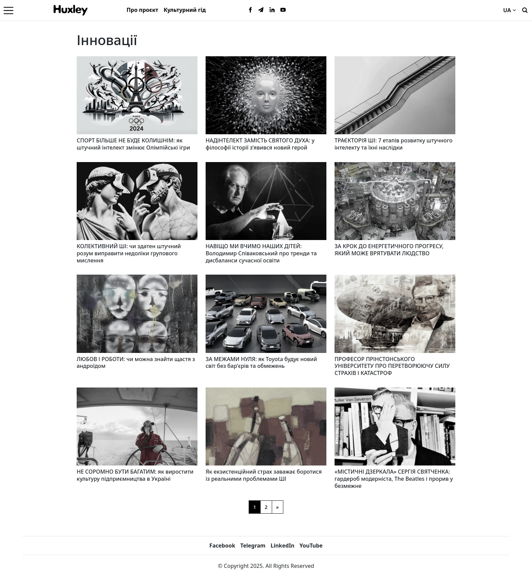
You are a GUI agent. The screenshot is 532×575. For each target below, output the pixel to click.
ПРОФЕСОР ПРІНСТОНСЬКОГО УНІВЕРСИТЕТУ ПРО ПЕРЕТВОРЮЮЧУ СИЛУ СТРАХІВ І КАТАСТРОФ (392, 366)
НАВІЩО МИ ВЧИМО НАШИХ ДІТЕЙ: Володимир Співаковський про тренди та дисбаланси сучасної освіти (261, 253)
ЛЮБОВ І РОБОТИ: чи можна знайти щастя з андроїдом (136, 362)
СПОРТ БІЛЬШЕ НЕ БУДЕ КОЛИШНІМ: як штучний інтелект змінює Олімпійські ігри (133, 144)
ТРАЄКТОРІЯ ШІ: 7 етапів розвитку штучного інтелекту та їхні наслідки (394, 144)
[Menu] (8, 10)
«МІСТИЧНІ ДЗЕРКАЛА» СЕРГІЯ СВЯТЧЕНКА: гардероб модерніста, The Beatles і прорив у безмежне (394, 479)
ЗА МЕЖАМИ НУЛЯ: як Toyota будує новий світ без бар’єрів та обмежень (261, 362)
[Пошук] (524, 9)
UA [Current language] (509, 10)
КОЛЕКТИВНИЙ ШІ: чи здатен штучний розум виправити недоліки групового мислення (129, 253)
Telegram (252, 545)
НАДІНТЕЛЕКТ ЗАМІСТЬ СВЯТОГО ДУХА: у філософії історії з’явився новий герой (260, 144)
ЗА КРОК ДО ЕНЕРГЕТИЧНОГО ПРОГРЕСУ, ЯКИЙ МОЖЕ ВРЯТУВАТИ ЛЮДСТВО (389, 249)
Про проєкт (142, 10)
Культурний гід (185, 10)
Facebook (222, 545)
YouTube (311, 545)
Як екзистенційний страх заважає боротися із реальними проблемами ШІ (264, 475)
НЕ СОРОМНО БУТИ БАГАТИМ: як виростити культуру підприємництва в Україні (135, 475)
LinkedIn (282, 545)
